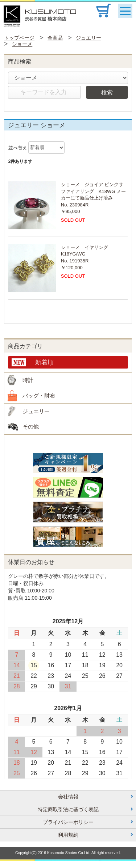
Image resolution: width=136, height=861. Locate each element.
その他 (30, 426)
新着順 (44, 362)
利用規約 (68, 835)
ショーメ (22, 44)
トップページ (19, 38)
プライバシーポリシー (68, 822)
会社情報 (68, 797)
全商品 (55, 38)
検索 (107, 92)
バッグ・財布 (38, 396)
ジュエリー (88, 38)
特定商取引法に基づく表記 (68, 809)
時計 (27, 380)
